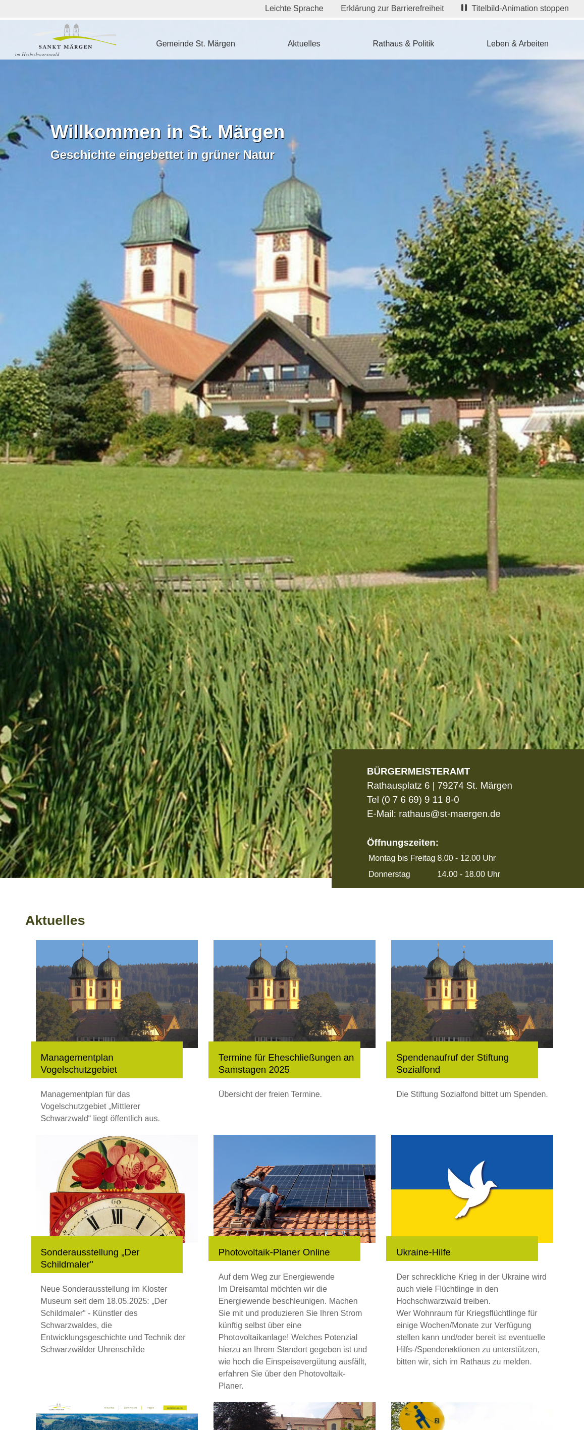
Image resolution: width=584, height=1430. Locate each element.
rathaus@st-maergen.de (449, 813)
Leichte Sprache (294, 8)
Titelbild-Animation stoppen (515, 8)
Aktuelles (304, 43)
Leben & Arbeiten (518, 43)
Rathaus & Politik (403, 43)
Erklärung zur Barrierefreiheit (392, 8)
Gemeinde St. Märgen (195, 43)
